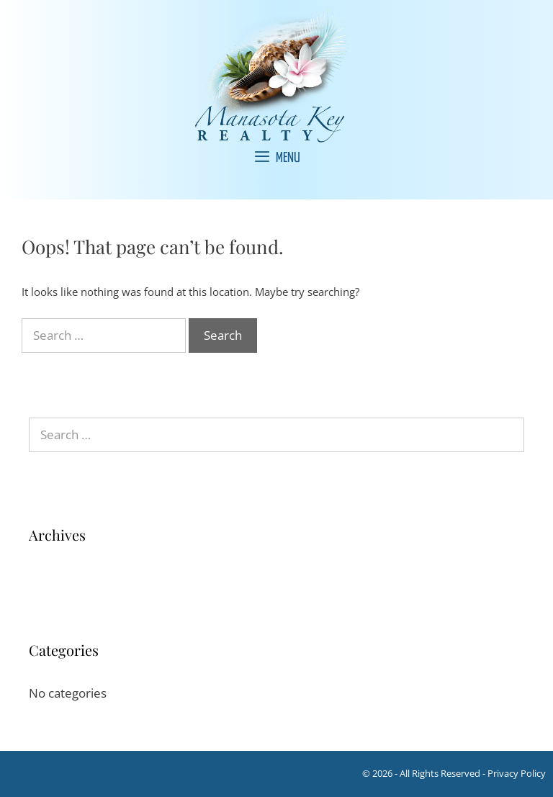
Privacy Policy (516, 773)
